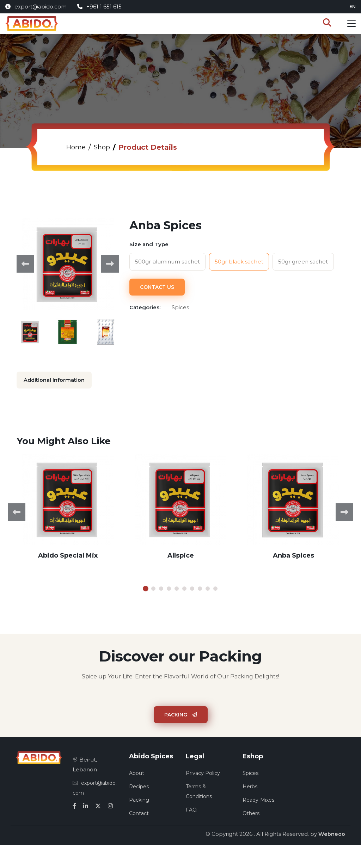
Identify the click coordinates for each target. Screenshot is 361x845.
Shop (105, 147)
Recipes (139, 785)
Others (251, 812)
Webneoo (331, 833)
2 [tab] (153, 587)
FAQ (191, 809)
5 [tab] (177, 587)
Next (110, 264)
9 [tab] (208, 587)
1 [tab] (145, 587)
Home (77, 147)
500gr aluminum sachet (167, 261)
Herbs (250, 785)
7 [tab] (192, 587)
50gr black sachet (239, 261)
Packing (180, 713)
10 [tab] (215, 587)
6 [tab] (184, 587)
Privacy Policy (203, 772)
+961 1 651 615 (99, 6)
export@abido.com (36, 6)
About (136, 772)
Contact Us (157, 286)
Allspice (180, 554)
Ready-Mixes (258, 799)
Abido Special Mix (68, 554)
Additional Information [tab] (54, 380)
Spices (250, 772)
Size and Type (149, 244)
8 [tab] (200, 587)
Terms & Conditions (199, 790)
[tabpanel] (68, 511)
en (352, 6)
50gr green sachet (303, 261)
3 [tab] (161, 587)
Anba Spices (293, 554)
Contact (139, 812)
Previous (25, 264)
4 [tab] (169, 587)
